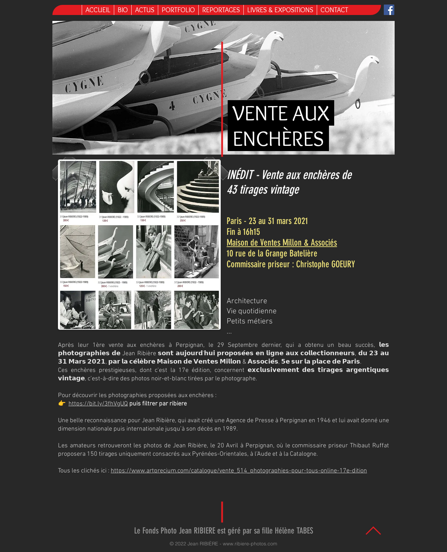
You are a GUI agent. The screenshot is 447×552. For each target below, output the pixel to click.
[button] (280, 10)
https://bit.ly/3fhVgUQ (98, 404)
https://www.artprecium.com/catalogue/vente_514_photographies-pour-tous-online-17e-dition (239, 471)
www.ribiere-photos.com (250, 543)
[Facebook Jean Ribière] (389, 10)
